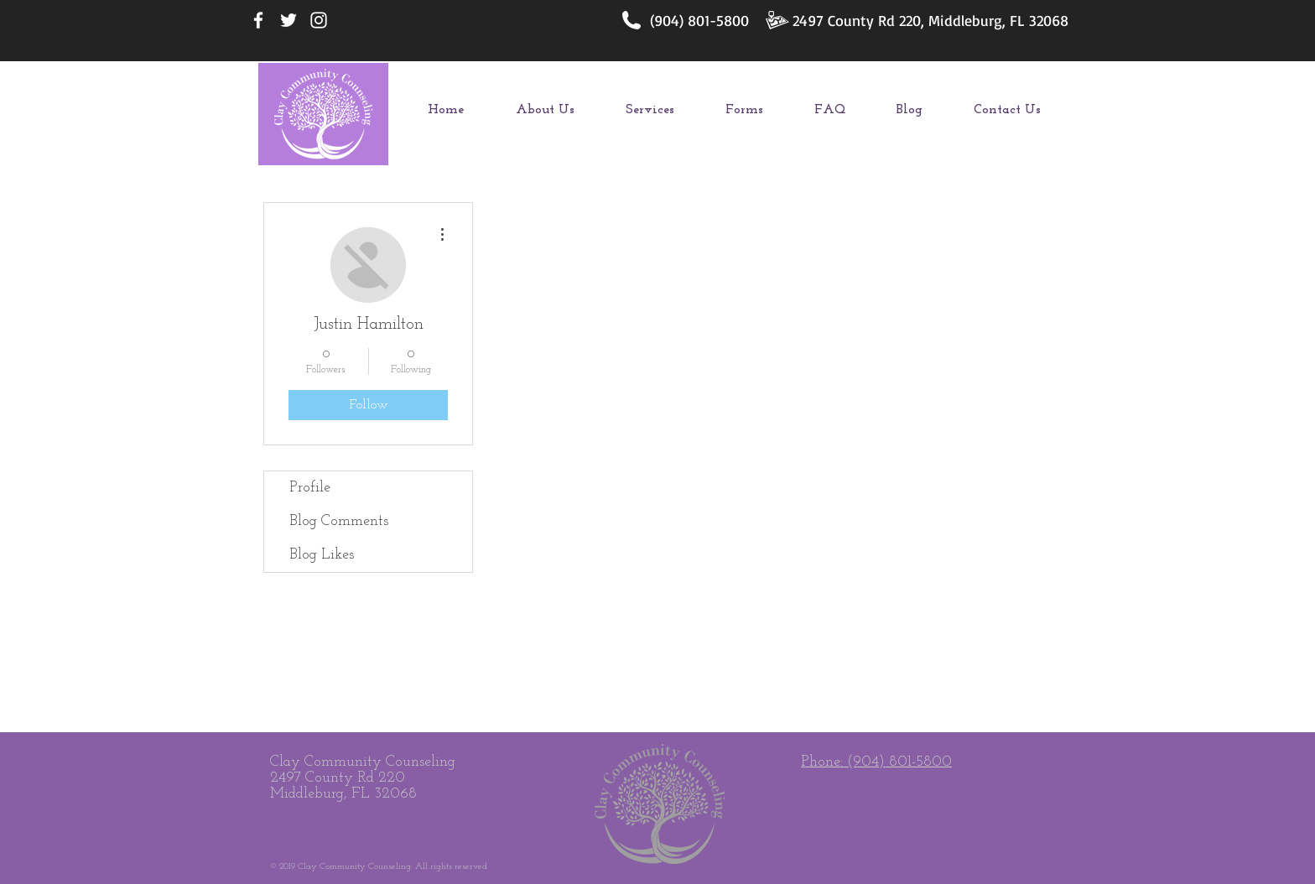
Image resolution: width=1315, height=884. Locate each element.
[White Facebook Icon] (258, 20)
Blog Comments (338, 521)
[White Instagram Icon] (319, 20)
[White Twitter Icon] (288, 20)
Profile (309, 488)
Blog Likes (321, 555)
